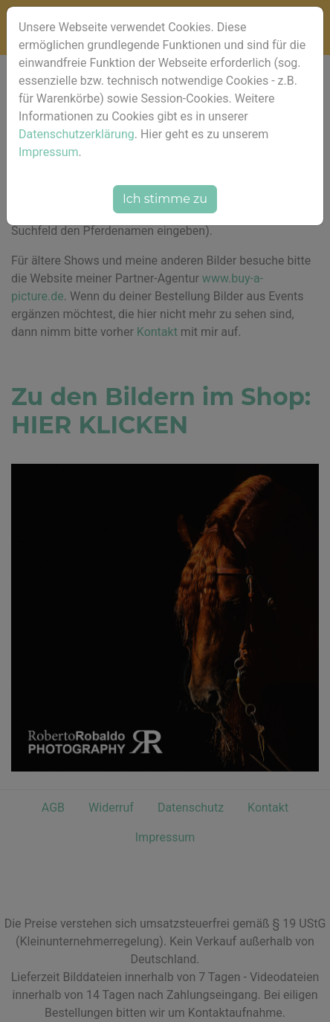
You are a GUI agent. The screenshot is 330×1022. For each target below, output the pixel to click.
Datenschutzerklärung (77, 134)
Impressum (49, 152)
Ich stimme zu (165, 199)
